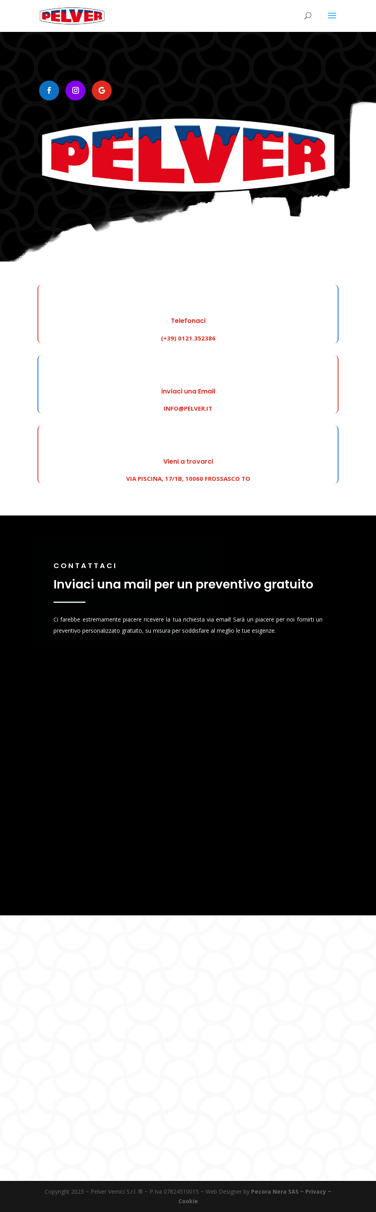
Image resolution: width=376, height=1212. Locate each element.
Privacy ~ (318, 1191)
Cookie (188, 1201)
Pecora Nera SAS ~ (277, 1191)
